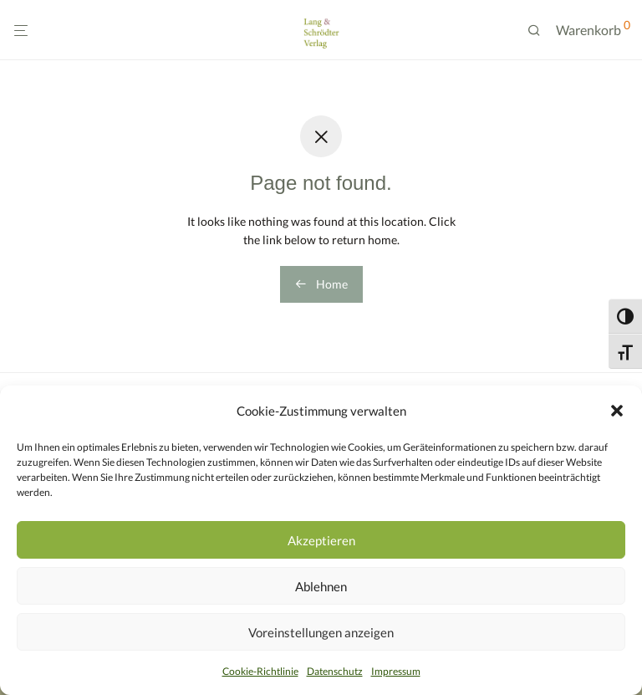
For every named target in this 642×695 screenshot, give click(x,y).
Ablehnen (321, 586)
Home (321, 284)
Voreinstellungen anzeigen (321, 632)
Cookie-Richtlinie (260, 671)
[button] (617, 410)
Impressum (395, 671)
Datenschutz (335, 671)
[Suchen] (540, 30)
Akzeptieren (321, 540)
